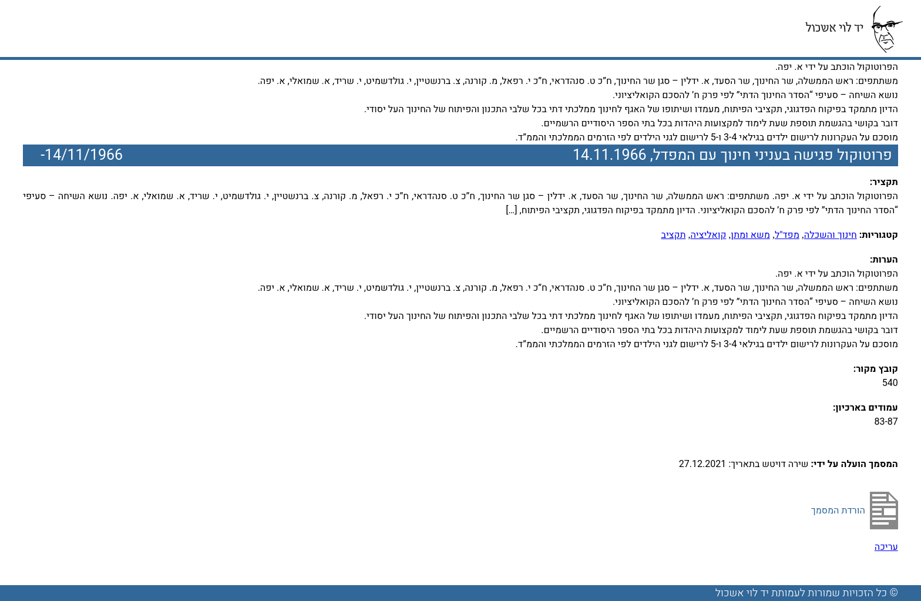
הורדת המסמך (838, 510)
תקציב (673, 235)
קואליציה (708, 235)
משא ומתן (750, 235)
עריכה (886, 547)
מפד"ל (787, 235)
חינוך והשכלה (830, 235)
